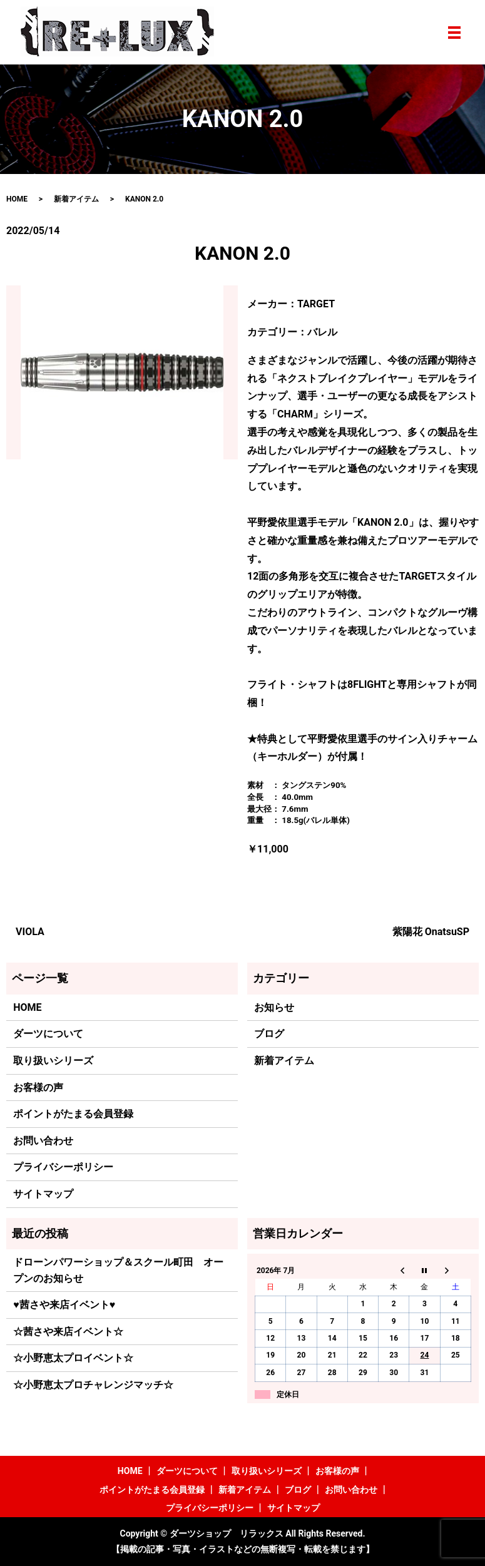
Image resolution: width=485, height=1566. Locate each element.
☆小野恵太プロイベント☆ (73, 1358)
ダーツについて (48, 1034)
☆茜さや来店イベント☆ (68, 1332)
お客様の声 (38, 1087)
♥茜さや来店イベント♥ (64, 1305)
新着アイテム (76, 199)
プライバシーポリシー (63, 1167)
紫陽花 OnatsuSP (430, 932)
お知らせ (274, 1007)
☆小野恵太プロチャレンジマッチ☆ (93, 1385)
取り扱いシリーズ (53, 1061)
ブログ (269, 1034)
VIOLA (30, 932)
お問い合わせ (43, 1141)
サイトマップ (43, 1194)
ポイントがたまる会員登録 (73, 1114)
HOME (17, 199)
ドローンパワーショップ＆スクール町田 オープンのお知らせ (118, 1270)
